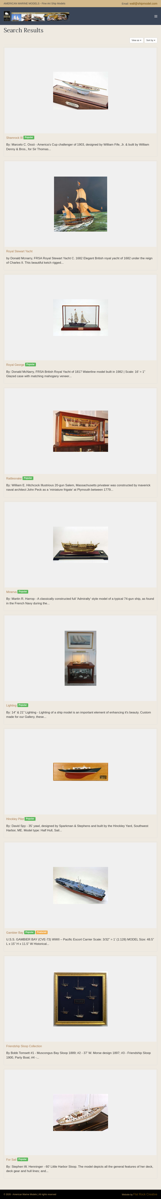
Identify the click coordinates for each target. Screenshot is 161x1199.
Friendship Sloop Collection (24, 1046)
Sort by (150, 40)
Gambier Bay (14, 932)
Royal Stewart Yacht (19, 251)
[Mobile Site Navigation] (155, 16)
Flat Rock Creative (145, 1194)
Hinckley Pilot (15, 819)
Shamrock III (14, 137)
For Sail (11, 1159)
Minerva (11, 592)
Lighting (11, 705)
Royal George (15, 364)
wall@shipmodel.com (143, 3)
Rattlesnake (14, 478)
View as (136, 40)
